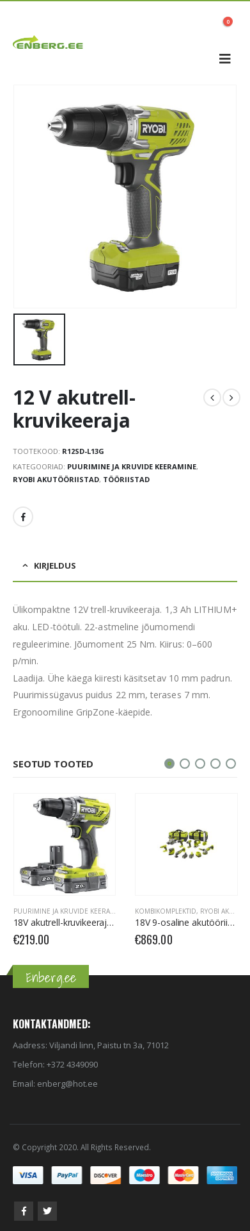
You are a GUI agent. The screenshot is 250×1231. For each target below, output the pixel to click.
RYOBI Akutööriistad (56, 479)
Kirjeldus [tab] (55, 565)
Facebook (23, 517)
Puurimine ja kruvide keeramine (131, 466)
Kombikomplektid (165, 911)
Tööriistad (126, 479)
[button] (169, 763)
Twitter (47, 1211)
